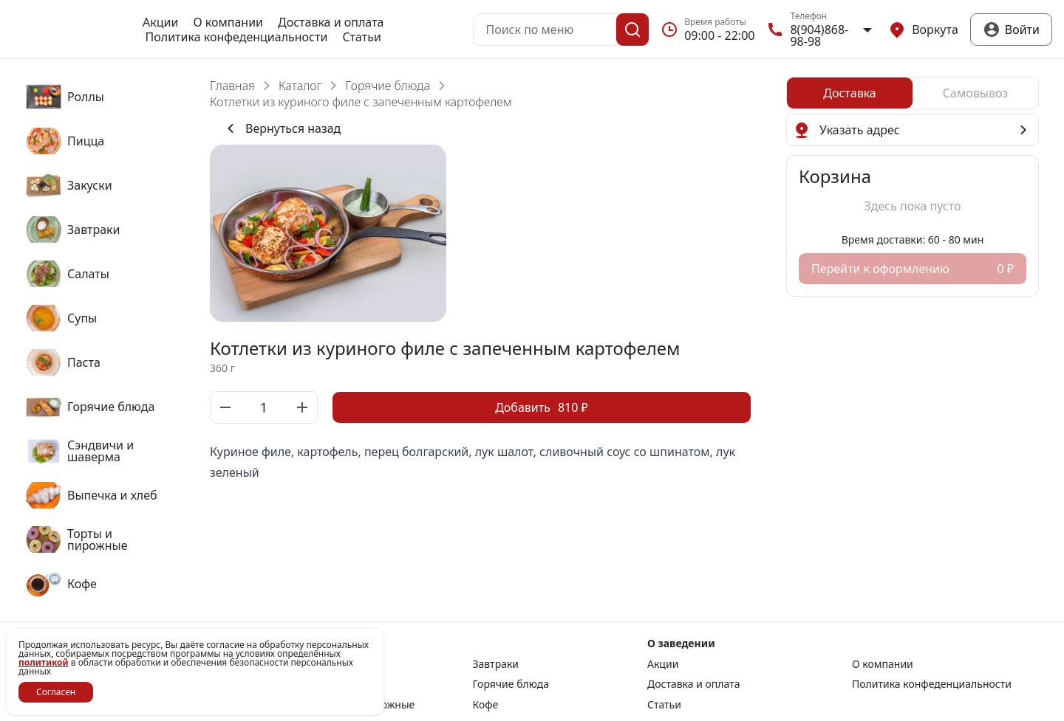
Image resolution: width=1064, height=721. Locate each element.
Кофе (486, 704)
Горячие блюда (387, 86)
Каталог (300, 86)
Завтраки (496, 664)
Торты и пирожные (367, 704)
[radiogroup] (912, 93)
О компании (228, 22)
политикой (43, 662)
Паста (334, 684)
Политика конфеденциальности (237, 37)
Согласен (55, 692)
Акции (160, 22)
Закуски (339, 664)
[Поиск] (632, 29)
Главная (232, 86)
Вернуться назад (281, 128)
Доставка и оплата (330, 22)
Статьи (361, 37)
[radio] (850, 92)
